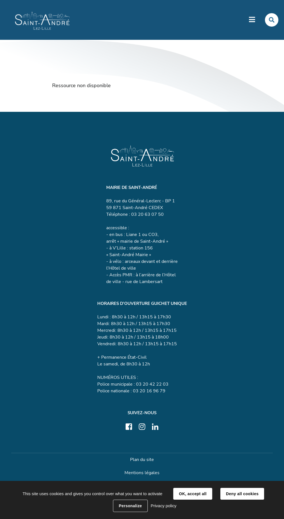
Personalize (130, 506)
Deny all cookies (242, 494)
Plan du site (142, 460)
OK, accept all (192, 494)
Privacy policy (163, 505)
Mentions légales (142, 473)
